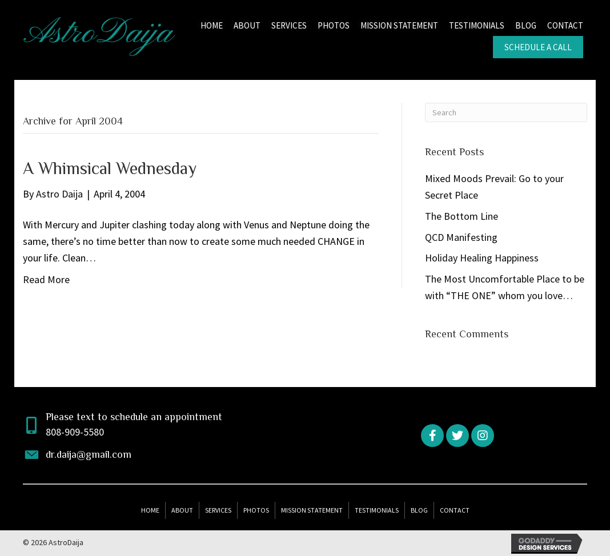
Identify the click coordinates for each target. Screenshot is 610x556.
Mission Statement (312, 510)
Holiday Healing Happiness (482, 257)
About (182, 510)
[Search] (506, 112)
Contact (454, 510)
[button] (432, 435)
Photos (256, 510)
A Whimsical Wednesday (109, 168)
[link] (211, 24)
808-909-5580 (75, 431)
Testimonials (377, 510)
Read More (46, 279)
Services (218, 510)
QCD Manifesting (461, 237)
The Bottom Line (461, 216)
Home (150, 510)
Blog (419, 510)
